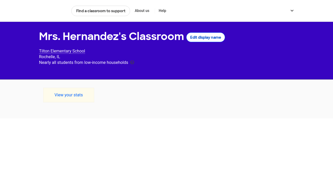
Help (162, 11)
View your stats (68, 94)
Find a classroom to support (100, 11)
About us (142, 11)
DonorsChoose (53, 11)
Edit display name (205, 37)
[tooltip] (132, 62)
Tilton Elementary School (62, 51)
